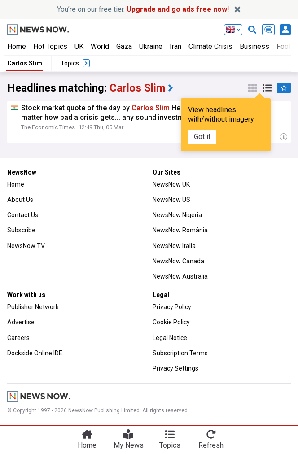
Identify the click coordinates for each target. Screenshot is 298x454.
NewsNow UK (171, 184)
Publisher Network (33, 306)
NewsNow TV (26, 245)
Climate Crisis (210, 46)
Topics (169, 445)
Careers (18, 337)
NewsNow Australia (180, 276)
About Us (20, 199)
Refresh (211, 445)
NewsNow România (180, 230)
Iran (175, 46)
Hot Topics (50, 46)
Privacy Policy (172, 306)
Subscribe (21, 230)
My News (129, 445)
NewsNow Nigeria (177, 214)
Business (254, 46)
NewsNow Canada (178, 261)
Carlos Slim (24, 63)
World (100, 46)
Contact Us (22, 214)
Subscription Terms (180, 353)
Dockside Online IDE (34, 353)
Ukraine (150, 46)
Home (16, 46)
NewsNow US (171, 199)
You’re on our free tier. (143, 9)
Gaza (124, 46)
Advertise (21, 322)
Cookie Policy (171, 322)
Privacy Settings (175, 368)
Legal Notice (170, 337)
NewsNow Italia (174, 245)
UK (78, 46)
